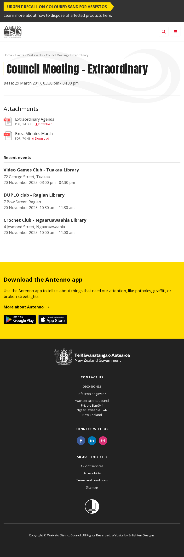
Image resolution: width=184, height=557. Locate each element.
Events (19, 55)
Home (8, 55)
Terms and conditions (92, 480)
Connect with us (92, 429)
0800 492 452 (92, 386)
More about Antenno (24, 307)
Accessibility (92, 473)
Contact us (92, 377)
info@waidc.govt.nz (92, 394)
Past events (35, 55)
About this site (92, 457)
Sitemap (92, 487)
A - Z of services (92, 466)
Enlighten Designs (142, 535)
